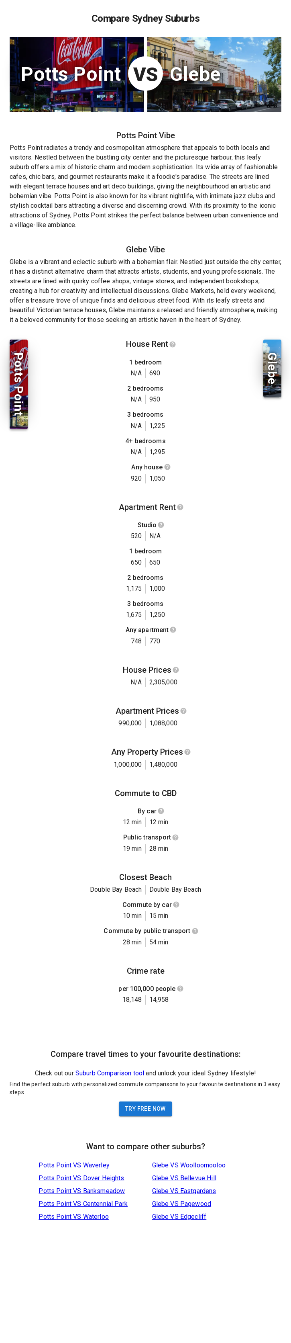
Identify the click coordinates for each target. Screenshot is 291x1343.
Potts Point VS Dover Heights (81, 1178)
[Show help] (172, 344)
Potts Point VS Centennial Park (83, 1204)
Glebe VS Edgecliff (179, 1216)
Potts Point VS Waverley (74, 1165)
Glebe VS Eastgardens (184, 1191)
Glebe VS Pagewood (182, 1204)
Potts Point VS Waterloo (73, 1216)
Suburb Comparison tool (109, 1073)
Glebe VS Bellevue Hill (184, 1178)
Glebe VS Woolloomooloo (189, 1165)
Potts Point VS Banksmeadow (82, 1191)
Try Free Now (145, 1109)
